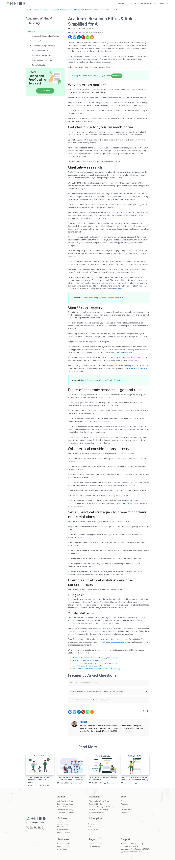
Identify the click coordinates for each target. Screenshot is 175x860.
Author (61, 796)
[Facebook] (70, 37)
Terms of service (95, 844)
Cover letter (93, 830)
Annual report (62, 824)
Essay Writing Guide (96, 804)
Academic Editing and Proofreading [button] (45, 36)
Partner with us (126, 810)
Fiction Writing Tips (64, 807)
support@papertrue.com (132, 852)
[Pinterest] (83, 37)
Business (62, 818)
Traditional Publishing (65, 810)
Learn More (45, 91)
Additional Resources (65, 813)
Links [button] (123, 796)
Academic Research (78, 32)
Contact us (125, 813)
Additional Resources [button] (40, 50)
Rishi (82, 722)
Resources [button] (63, 839)
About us (124, 804)
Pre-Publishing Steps (65, 804)
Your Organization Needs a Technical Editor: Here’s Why (70, 778)
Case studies (62, 849)
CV (89, 827)
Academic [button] (32, 31)
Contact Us (163, 3)
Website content (63, 830)
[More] (92, 37)
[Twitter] (74, 37)
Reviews (124, 807)
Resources (146, 3)
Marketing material (64, 832)
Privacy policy (94, 847)
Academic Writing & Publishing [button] (43, 46)
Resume (91, 824)
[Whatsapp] (88, 37)
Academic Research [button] (40, 41)
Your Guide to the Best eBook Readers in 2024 (103, 778)
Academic (94, 796)
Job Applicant (95, 818)
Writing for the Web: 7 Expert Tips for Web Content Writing (134, 778)
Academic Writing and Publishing (101, 807)
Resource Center (63, 844)
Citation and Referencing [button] (41, 55)
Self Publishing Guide (65, 801)
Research (89, 32)
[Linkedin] (79, 37)
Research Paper (98, 32)
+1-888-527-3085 (128, 844)
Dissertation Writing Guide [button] (42, 60)
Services (122, 3)
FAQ (155, 3)
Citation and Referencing (98, 810)
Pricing (123, 801)
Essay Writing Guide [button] (40, 65)
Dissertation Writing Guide (99, 801)
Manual (60, 827)
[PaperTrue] (40, 818)
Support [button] (125, 839)
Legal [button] (92, 839)
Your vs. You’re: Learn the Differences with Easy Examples (37, 779)
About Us (134, 3)
